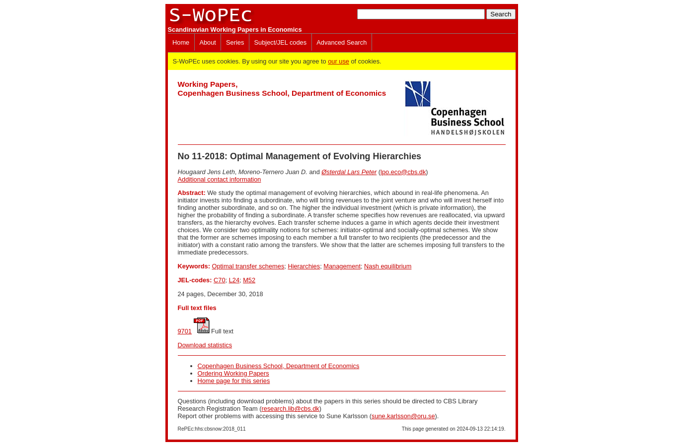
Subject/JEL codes (280, 42)
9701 (185, 331)
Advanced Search (341, 42)
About (207, 42)
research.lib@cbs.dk (290, 408)
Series (235, 42)
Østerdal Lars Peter (349, 172)
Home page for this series (234, 380)
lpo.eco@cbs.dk (403, 172)
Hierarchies (304, 266)
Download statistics (205, 345)
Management (342, 266)
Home (180, 42)
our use (338, 61)
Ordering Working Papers (233, 373)
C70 (219, 280)
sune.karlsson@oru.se (403, 416)
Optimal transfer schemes (248, 266)
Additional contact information (219, 179)
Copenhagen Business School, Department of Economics (279, 366)
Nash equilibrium (387, 266)
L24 (234, 280)
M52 (249, 280)
